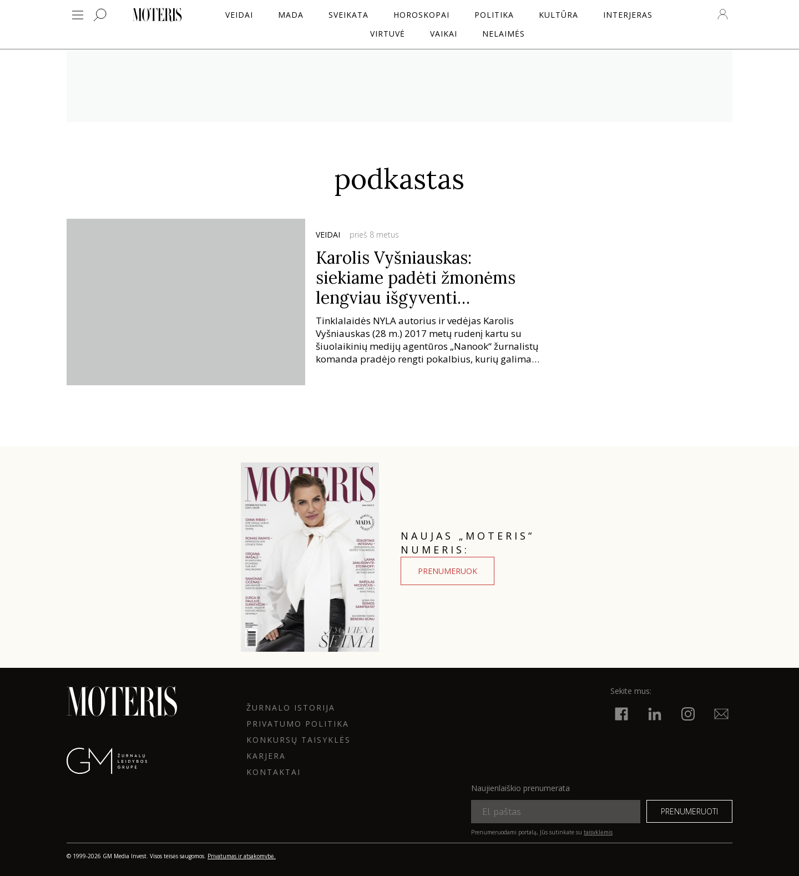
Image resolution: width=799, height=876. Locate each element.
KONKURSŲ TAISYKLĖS (298, 739)
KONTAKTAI (273, 772)
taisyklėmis (598, 832)
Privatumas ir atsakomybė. (242, 856)
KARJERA (266, 756)
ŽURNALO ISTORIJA (290, 707)
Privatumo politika (297, 723)
